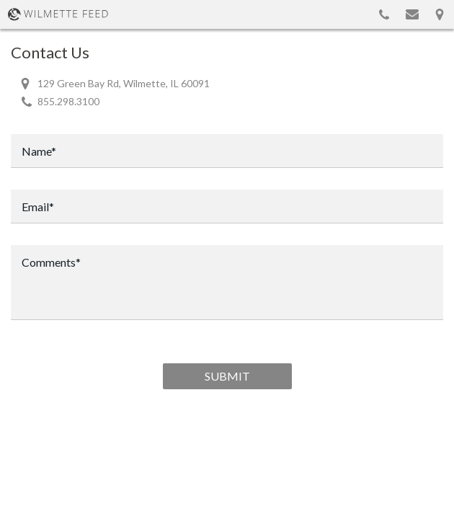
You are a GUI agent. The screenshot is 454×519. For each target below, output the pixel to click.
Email (412, 14)
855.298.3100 (384, 14)
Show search (353, 14)
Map (439, 14)
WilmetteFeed (58, 14)
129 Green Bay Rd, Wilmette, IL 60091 (123, 83)
